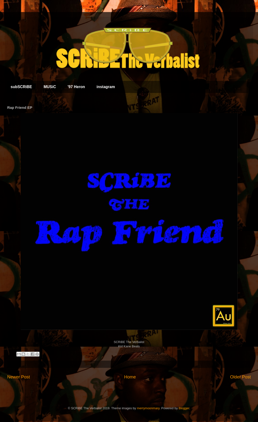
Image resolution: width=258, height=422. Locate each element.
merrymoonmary (148, 408)
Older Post (240, 377)
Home (130, 377)
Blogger (184, 408)
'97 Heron (76, 87)
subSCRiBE (21, 87)
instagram (106, 87)
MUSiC (50, 87)
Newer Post (18, 377)
